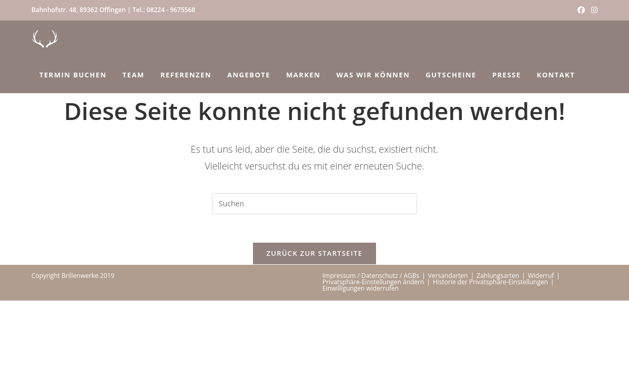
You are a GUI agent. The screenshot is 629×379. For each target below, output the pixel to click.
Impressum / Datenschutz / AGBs (370, 279)
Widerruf (541, 279)
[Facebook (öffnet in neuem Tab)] (581, 10)
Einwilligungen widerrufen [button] (360, 291)
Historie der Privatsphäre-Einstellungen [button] (490, 285)
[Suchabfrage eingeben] (314, 203)
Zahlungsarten (497, 279)
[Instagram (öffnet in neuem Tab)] (592, 10)
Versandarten (448, 279)
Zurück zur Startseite (315, 257)
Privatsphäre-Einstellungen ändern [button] (373, 285)
